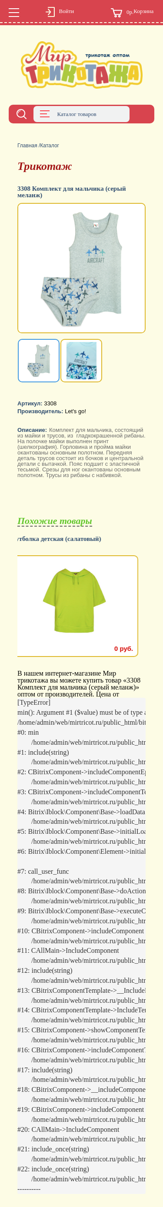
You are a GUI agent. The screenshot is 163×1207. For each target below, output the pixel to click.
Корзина (132, 12)
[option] (81, 269)
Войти (60, 12)
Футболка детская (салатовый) (62, 539)
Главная (27, 146)
